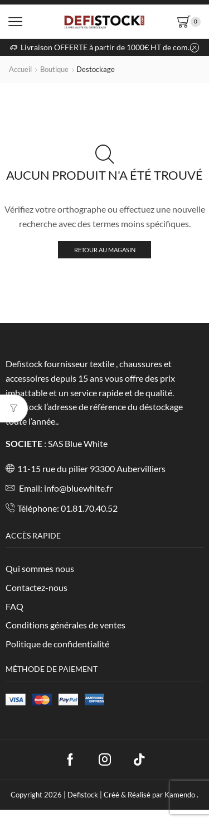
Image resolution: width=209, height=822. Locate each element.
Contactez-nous (36, 587)
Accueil (20, 69)
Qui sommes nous (40, 568)
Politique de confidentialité (57, 643)
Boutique (54, 69)
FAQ (14, 606)
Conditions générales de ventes (65, 624)
